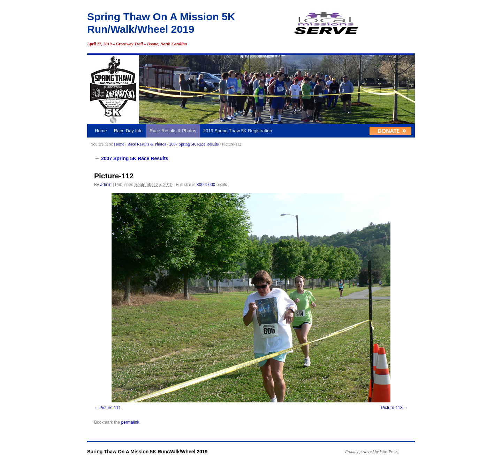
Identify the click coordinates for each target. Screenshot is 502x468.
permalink (130, 422)
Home (101, 130)
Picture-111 (110, 407)
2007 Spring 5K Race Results (194, 144)
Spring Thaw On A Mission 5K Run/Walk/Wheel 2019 (147, 451)
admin (106, 184)
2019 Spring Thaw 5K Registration (237, 130)
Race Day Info (128, 130)
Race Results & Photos (173, 130)
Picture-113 (391, 407)
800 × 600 (206, 184)
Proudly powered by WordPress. (372, 451)
